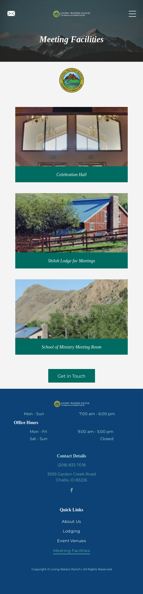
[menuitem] (71, 521)
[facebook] (71, 491)
